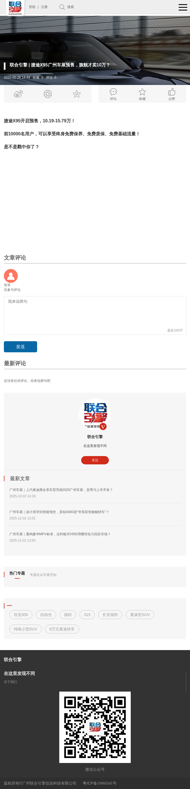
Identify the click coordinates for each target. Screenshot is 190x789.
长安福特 (110, 614)
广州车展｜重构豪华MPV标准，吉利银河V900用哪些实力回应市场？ (60, 534)
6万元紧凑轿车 (62, 629)
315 (87, 614)
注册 (44, 7)
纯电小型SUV (25, 629)
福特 (68, 614)
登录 (7, 285)
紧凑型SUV (140, 614)
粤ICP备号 (99, 783)
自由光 (46, 614)
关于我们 (10, 682)
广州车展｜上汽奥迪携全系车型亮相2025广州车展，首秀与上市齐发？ (61, 490)
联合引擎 (95, 436)
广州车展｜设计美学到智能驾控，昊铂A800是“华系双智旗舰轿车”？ (59, 512)
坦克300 (21, 614)
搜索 (70, 7)
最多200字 (175, 330)
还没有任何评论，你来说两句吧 (27, 381)
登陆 (32, 7)
